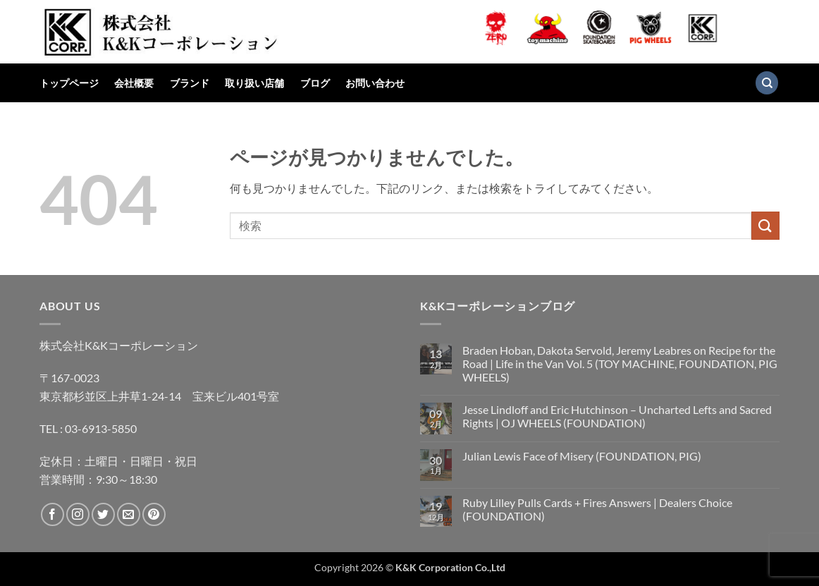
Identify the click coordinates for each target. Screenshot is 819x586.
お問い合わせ (375, 83)
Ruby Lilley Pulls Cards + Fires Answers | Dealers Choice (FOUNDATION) (597, 509)
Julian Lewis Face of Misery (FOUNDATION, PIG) (581, 456)
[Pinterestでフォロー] (154, 514)
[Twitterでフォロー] (103, 514)
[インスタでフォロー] (78, 514)
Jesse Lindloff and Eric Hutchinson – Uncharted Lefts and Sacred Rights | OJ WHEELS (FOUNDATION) (617, 416)
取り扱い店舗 (254, 83)
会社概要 (134, 83)
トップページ (69, 83)
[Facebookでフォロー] (52, 514)
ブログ (315, 83)
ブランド (189, 83)
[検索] (767, 82)
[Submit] (765, 225)
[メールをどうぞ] (128, 514)
